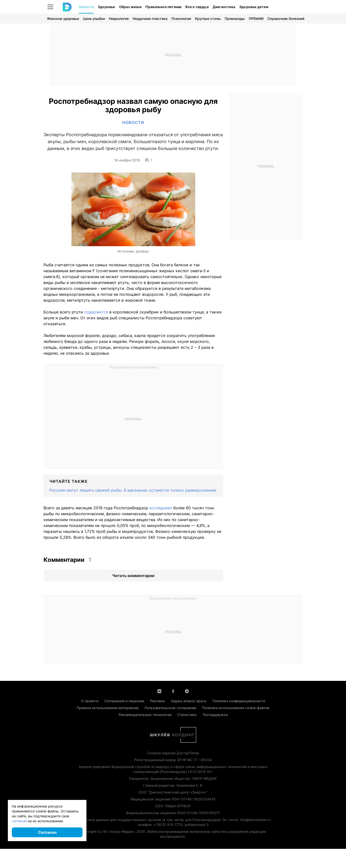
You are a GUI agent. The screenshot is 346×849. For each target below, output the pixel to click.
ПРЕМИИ (256, 18)
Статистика (186, 715)
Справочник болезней (285, 18)
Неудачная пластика (150, 18)
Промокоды (235, 18)
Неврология (119, 18)
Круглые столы (208, 18)
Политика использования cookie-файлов (235, 708)
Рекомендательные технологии (145, 715)
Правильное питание (163, 7)
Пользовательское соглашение (170, 708)
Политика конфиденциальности (238, 701)
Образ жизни (130, 7)
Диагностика (224, 7)
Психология (181, 18)
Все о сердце (196, 7)
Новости (86, 7)
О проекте (89, 701)
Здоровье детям (253, 7)
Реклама (157, 701)
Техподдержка (215, 715)
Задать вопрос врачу (189, 701)
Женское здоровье (63, 18)
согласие (19, 821)
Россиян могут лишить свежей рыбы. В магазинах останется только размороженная (132, 490)
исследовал (160, 508)
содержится (96, 312)
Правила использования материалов (107, 708)
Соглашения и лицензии (124, 701)
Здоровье (106, 7)
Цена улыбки (94, 18)
